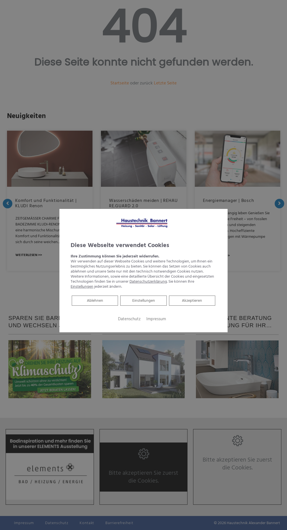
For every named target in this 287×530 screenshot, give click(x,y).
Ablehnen (95, 300)
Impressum (156, 319)
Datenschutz (129, 319)
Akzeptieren (192, 300)
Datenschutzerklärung (148, 281)
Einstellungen (143, 300)
